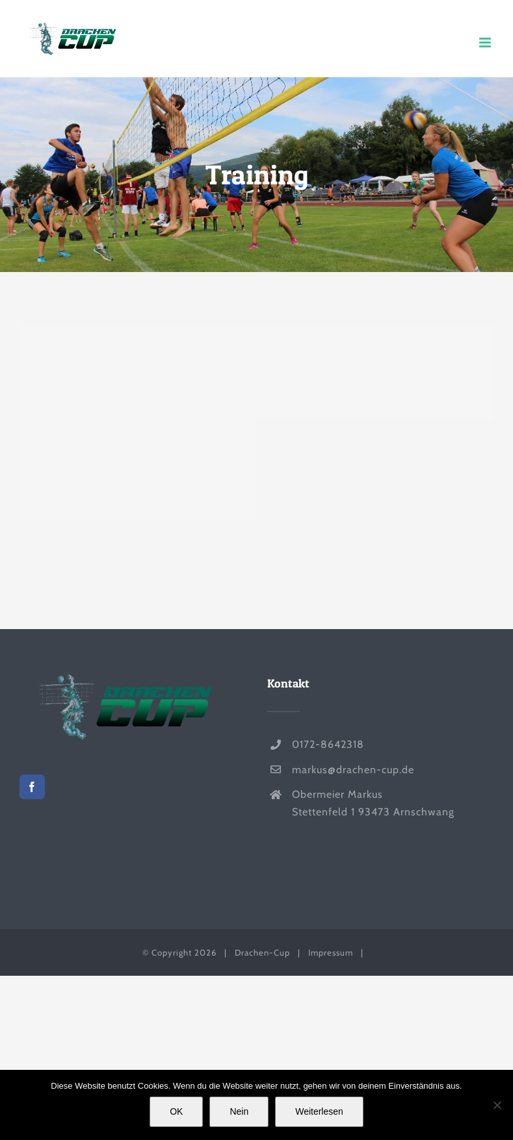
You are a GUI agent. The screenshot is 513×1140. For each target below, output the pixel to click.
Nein (239, 1111)
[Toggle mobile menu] (486, 42)
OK (176, 1111)
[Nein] (496, 1104)
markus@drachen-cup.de (353, 769)
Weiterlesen (319, 1111)
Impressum (330, 952)
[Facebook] (32, 786)
